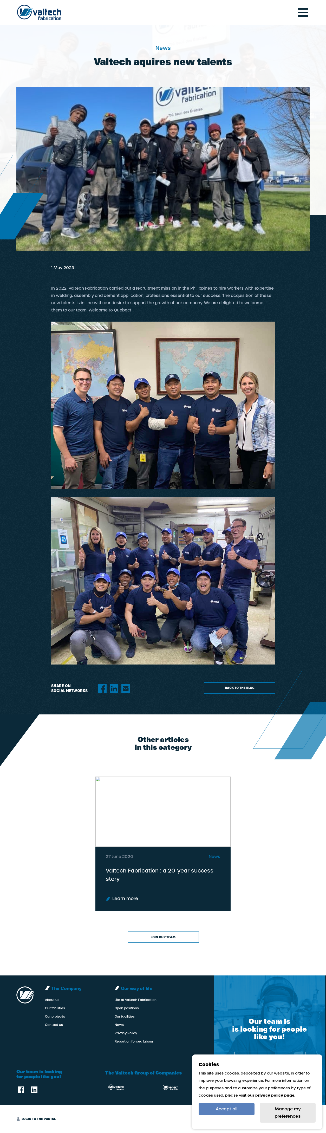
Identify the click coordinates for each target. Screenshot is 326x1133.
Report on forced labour (134, 1041)
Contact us (54, 1024)
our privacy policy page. (271, 1095)
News (119, 1024)
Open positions (127, 1008)
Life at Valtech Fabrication (136, 999)
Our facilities (55, 1008)
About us (52, 999)
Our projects (55, 1016)
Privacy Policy (126, 1033)
